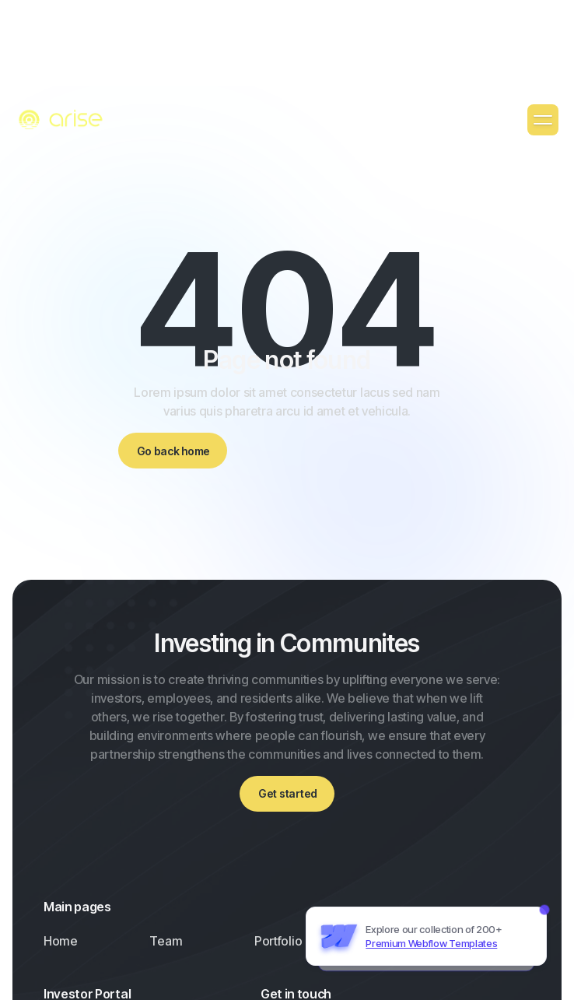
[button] (542, 119)
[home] (62, 120)
